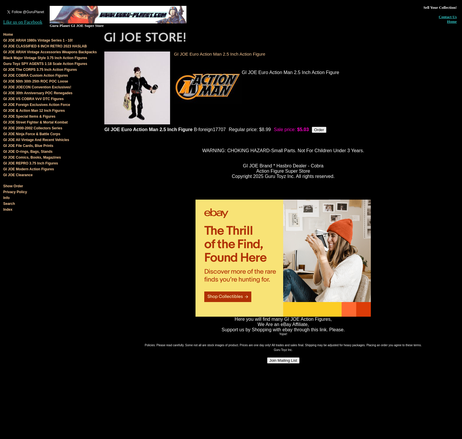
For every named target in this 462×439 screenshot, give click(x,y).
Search (9, 204)
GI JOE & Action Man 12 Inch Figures (34, 111)
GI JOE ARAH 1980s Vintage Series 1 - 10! (38, 40)
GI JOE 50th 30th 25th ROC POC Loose (35, 81)
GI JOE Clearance (18, 175)
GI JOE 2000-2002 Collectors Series (32, 128)
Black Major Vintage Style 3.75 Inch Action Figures (45, 58)
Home (452, 21)
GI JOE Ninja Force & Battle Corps (31, 134)
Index (7, 210)
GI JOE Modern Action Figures (28, 169)
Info (6, 198)
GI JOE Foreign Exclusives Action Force (36, 105)
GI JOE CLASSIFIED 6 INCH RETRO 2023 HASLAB (45, 46)
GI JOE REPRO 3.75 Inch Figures (30, 163)
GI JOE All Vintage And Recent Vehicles (36, 140)
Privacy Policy (15, 192)
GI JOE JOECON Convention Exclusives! (37, 87)
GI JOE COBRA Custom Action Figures (35, 75)
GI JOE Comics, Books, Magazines (32, 157)
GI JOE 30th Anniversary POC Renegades (37, 93)
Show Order (13, 186)
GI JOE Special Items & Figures (29, 116)
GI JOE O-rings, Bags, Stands (28, 152)
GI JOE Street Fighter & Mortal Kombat (35, 122)
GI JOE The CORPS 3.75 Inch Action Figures (40, 70)
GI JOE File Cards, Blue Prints (28, 146)
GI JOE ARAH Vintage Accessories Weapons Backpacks (50, 52)
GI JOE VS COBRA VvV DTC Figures (33, 99)
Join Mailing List (283, 360)
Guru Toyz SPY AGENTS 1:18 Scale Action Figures (45, 64)
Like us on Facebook (22, 22)
